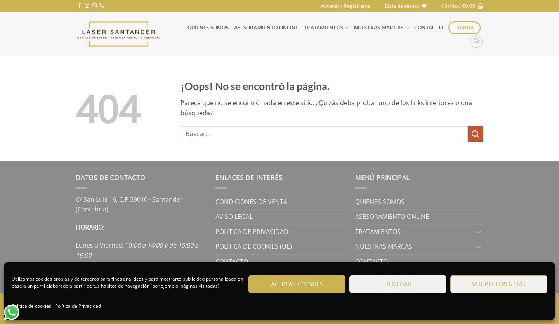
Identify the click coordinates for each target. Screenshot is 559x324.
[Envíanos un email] (94, 6)
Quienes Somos (208, 27)
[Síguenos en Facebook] (79, 6)
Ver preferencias (498, 284)
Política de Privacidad (78, 306)
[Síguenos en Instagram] (87, 6)
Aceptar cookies (297, 284)
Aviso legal (234, 216)
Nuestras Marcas (381, 27)
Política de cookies (31, 306)
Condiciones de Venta (251, 202)
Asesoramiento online (266, 27)
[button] (345, 6)
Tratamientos (326, 27)
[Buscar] (476, 41)
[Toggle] (478, 231)
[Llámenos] (101, 6)
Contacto (428, 27)
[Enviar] (475, 133)
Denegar (397, 284)
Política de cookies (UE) (253, 246)
